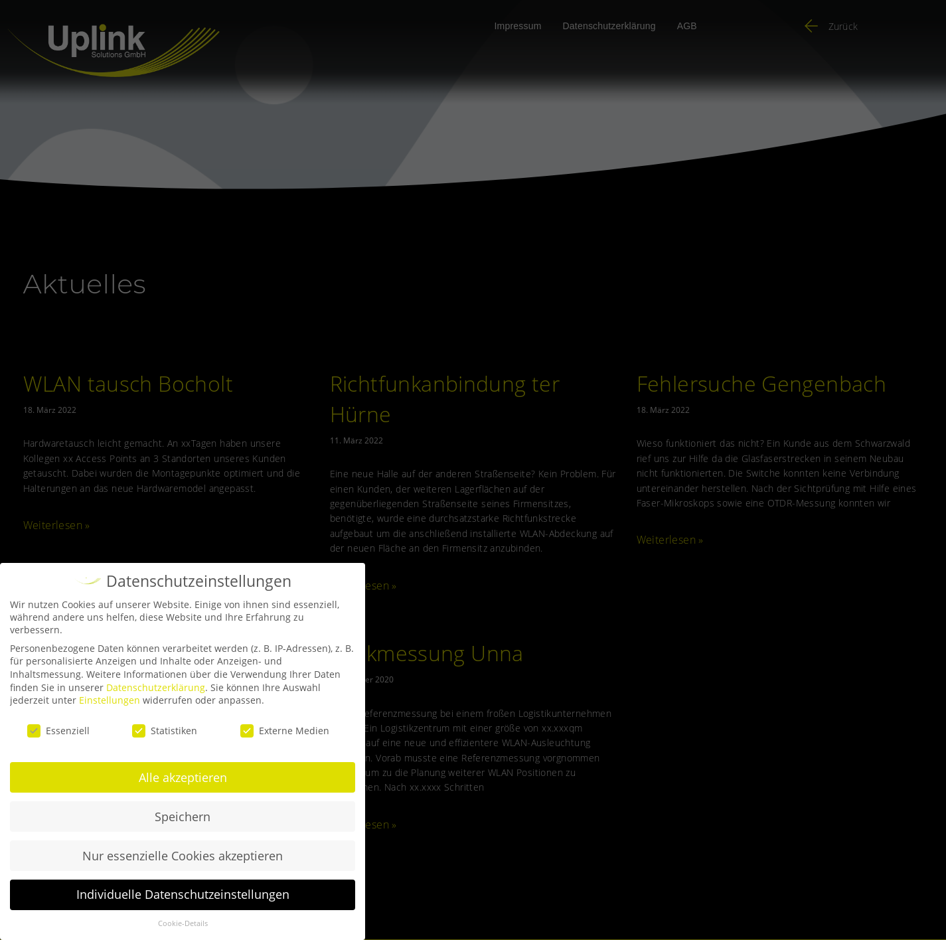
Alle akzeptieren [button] (183, 777)
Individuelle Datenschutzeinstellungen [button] (182, 894)
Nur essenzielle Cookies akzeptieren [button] (182, 856)
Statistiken (164, 730)
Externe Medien (284, 730)
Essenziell (58, 730)
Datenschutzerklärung (155, 687)
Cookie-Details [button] (183, 923)
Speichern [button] (182, 816)
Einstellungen (109, 700)
